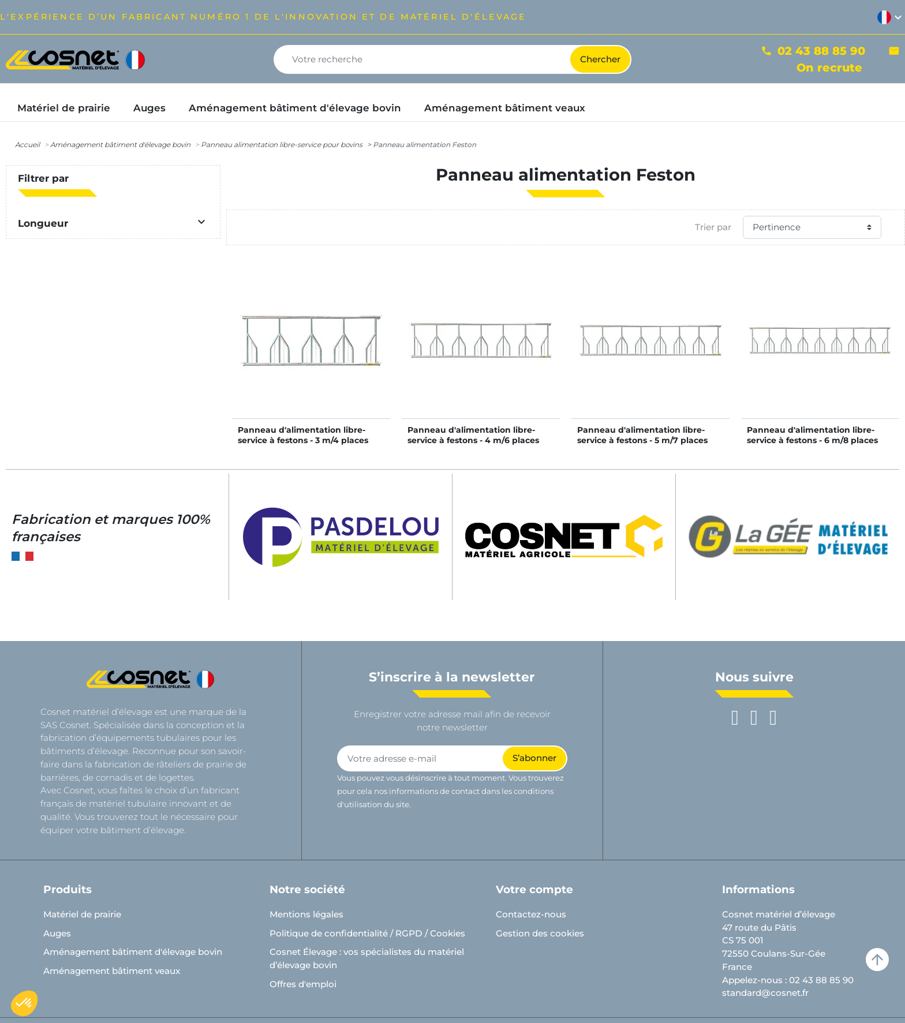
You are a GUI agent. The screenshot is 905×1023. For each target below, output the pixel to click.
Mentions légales (306, 914)
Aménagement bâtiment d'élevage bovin (120, 144)
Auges (57, 933)
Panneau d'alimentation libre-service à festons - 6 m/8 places (812, 435)
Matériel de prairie (82, 914)
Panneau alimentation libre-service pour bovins (281, 144)
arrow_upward (877, 959)
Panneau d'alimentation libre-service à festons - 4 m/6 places (473, 435)
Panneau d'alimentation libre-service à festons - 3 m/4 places (303, 435)
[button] (24, 1003)
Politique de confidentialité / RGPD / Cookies (367, 933)
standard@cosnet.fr (765, 992)
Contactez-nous (531, 914)
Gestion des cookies (540, 933)
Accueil (27, 144)
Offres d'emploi (303, 984)
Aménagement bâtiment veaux (111, 970)
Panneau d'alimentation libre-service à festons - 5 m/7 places (642, 435)
